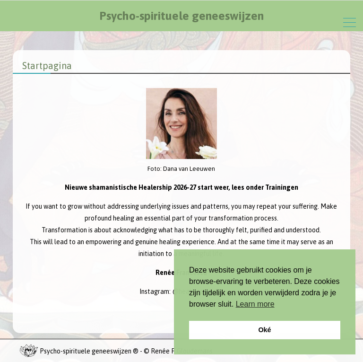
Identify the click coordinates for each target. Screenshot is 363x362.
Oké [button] (264, 330)
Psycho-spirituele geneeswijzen (181, 15)
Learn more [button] (255, 304)
